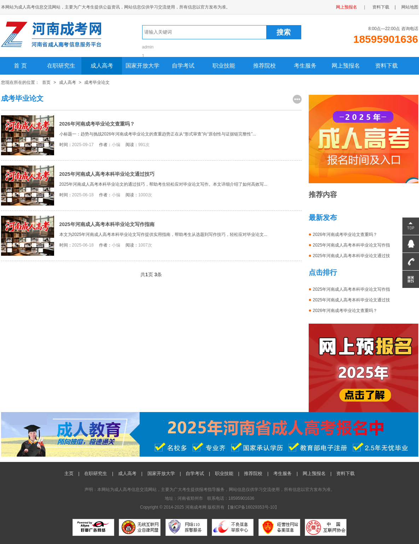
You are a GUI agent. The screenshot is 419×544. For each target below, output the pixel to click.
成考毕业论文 (97, 82)
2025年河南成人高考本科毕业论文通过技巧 (107, 174)
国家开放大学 (142, 66)
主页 (69, 473)
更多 (297, 99)
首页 (46, 82)
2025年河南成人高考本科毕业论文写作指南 (107, 224)
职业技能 (224, 66)
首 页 (20, 66)
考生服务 (305, 66)
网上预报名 (346, 7)
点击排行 (323, 272)
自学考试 (183, 66)
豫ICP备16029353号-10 (252, 507)
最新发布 (323, 217)
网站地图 (409, 7)
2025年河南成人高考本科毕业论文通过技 (351, 255)
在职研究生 (61, 66)
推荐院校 (264, 66)
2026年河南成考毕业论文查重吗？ (97, 124)
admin (148, 47)
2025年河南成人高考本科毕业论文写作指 (351, 245)
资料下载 (380, 7)
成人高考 (102, 66)
